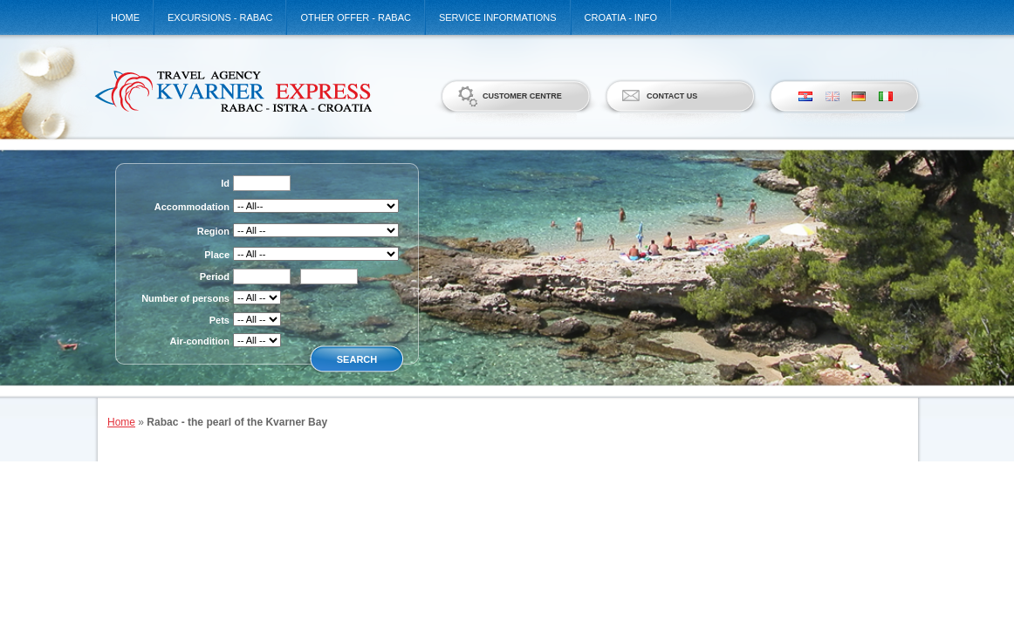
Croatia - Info (621, 17)
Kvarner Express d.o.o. (232, 90)
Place (217, 254)
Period (215, 276)
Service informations (498, 17)
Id (225, 183)
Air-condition (200, 341)
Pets (219, 320)
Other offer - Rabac (355, 17)
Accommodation (192, 206)
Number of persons (185, 298)
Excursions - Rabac (220, 17)
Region (213, 231)
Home (125, 17)
